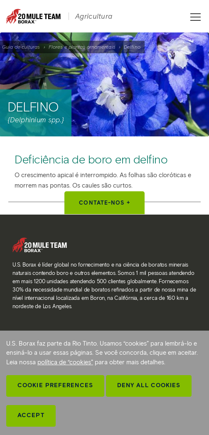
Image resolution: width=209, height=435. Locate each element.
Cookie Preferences (55, 385)
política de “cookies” (65, 362)
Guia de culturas (21, 47)
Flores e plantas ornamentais (82, 47)
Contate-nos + (104, 203)
